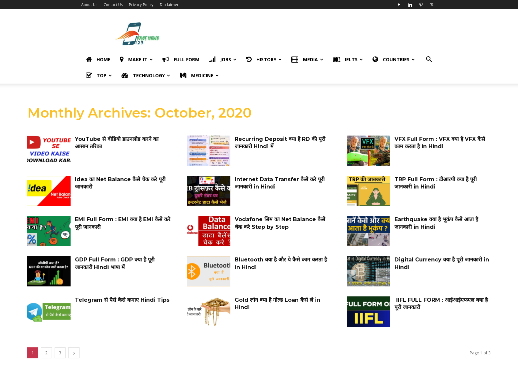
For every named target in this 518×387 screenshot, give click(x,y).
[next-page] (74, 352)
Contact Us (113, 4)
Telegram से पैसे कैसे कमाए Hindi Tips (122, 300)
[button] (429, 60)
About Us (89, 4)
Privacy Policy (141, 4)
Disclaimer (169, 4)
